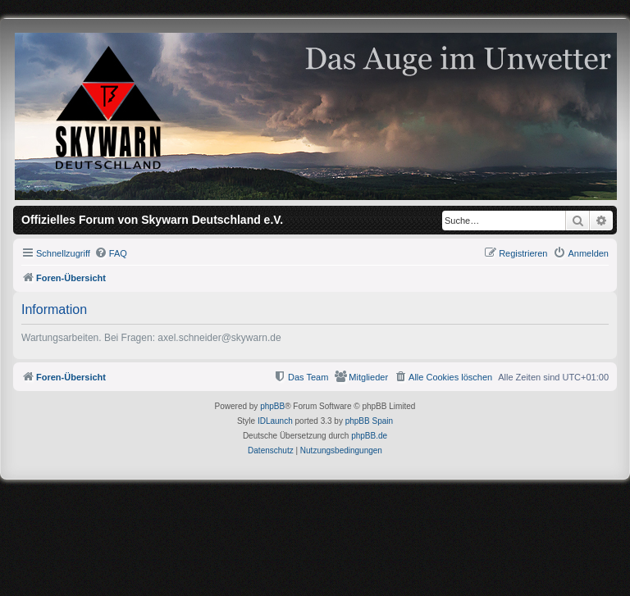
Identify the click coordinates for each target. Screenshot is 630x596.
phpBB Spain (369, 420)
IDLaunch (275, 420)
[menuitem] (110, 253)
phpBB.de (369, 435)
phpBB (272, 406)
